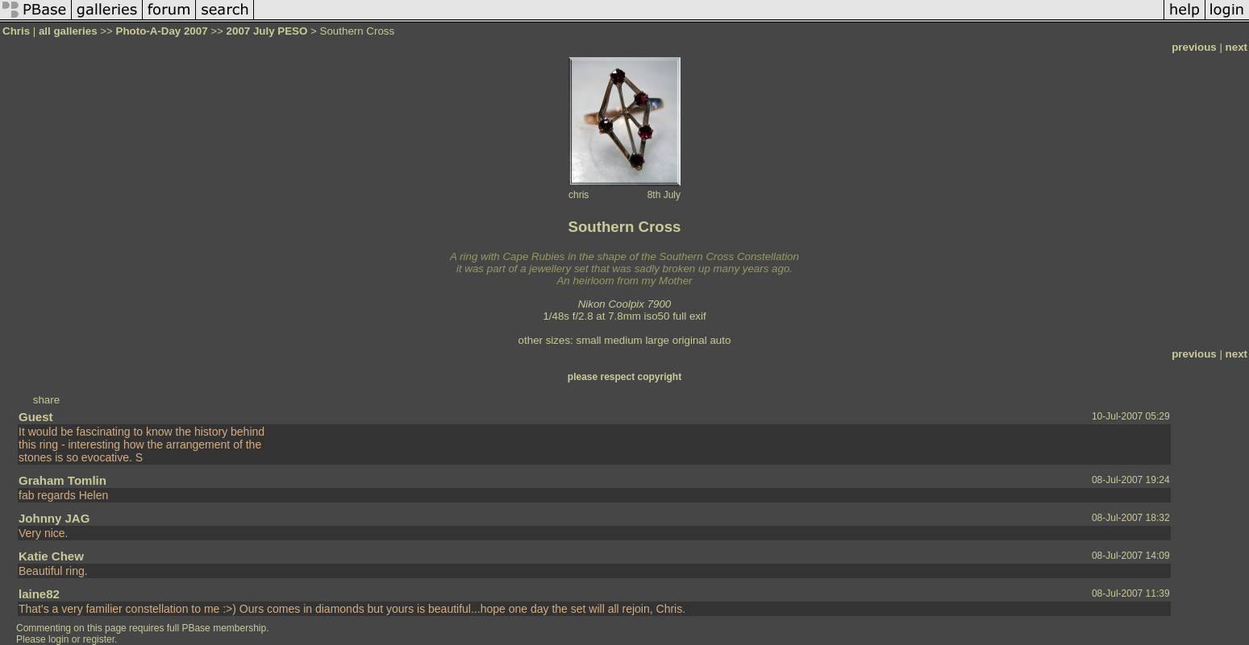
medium (623, 340)
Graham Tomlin (62, 480)
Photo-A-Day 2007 (162, 31)
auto (720, 340)
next (1236, 47)
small (588, 340)
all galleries (68, 31)
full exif (689, 316)
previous (1194, 47)
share (46, 400)
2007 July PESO (267, 31)
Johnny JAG (54, 518)
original (689, 340)
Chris (16, 31)
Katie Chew (51, 556)
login (58, 639)
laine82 (39, 594)
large (657, 340)
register (98, 639)
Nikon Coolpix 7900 (625, 304)
